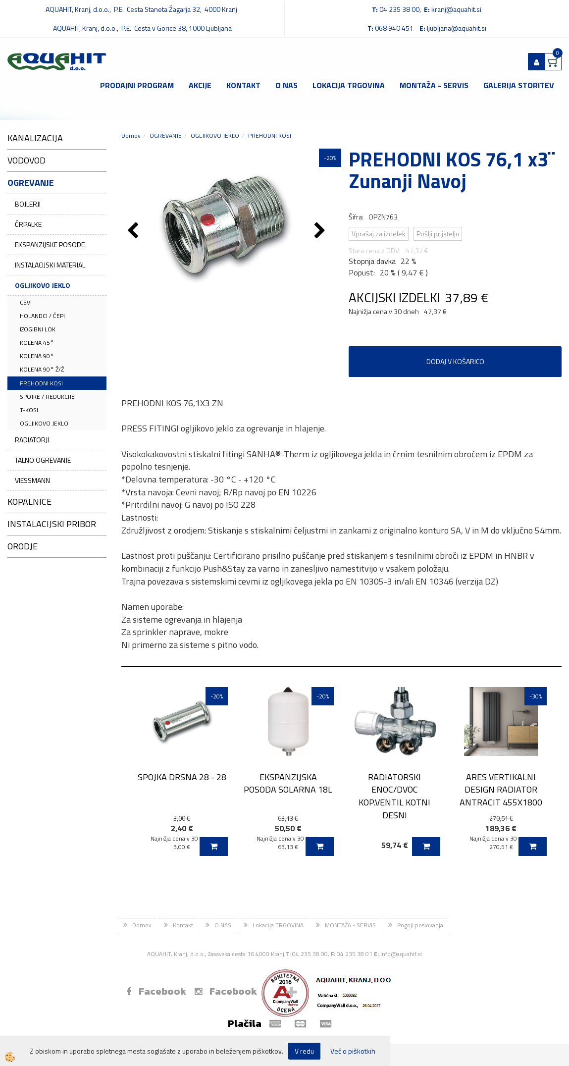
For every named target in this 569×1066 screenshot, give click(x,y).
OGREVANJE (166, 135)
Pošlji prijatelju (437, 233)
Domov (131, 135)
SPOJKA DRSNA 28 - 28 (182, 777)
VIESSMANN (32, 480)
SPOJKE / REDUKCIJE (47, 396)
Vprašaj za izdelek (379, 233)
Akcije (200, 85)
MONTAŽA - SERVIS (434, 85)
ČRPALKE (28, 224)
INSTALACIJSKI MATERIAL (50, 265)
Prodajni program (137, 85)
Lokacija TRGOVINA (348, 85)
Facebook (156, 991)
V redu (304, 1051)
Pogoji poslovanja (420, 925)
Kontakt (243, 85)
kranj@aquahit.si (456, 9)
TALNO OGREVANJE (43, 460)
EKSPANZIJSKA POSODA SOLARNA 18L (288, 783)
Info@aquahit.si (401, 954)
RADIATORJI (32, 439)
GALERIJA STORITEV (518, 85)
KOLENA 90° (37, 356)
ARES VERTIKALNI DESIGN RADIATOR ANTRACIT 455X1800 (501, 789)
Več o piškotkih (352, 1051)
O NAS (286, 85)
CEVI (26, 302)
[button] (321, 231)
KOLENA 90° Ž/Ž (42, 369)
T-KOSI (29, 410)
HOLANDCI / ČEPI (42, 315)
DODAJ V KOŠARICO (455, 361)
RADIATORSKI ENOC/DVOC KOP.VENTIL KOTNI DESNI (394, 796)
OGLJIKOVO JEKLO (42, 285)
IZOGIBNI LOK (37, 329)
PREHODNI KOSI (41, 383)
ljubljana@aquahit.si (456, 28)
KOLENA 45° (37, 342)
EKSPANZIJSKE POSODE (50, 244)
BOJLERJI (28, 204)
